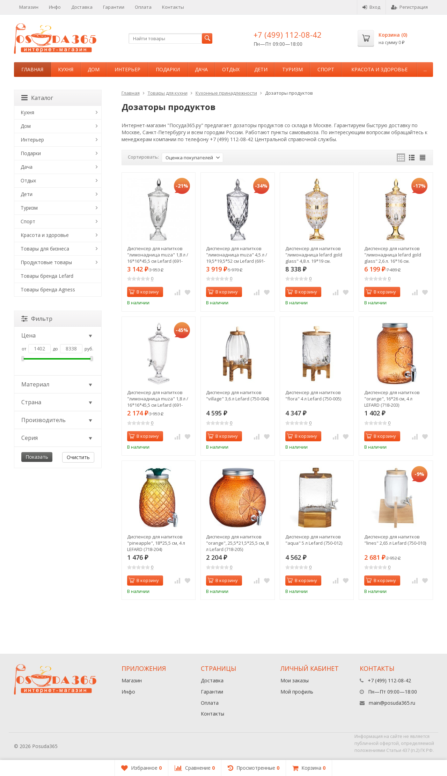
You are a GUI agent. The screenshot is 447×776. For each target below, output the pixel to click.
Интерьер (127, 69)
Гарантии (113, 7)
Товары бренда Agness (48, 289)
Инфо (55, 7)
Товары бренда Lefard (47, 276)
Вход (371, 7)
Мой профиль (296, 691)
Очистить (78, 457)
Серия (57, 437)
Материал (57, 384)
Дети (261, 69)
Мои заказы (294, 680)
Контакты (173, 7)
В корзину (144, 292)
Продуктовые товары (46, 262)
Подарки (168, 69)
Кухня (65, 69)
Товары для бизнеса (45, 248)
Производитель (57, 419)
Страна (57, 402)
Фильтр (36, 318)
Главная (32, 69)
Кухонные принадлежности (226, 93)
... (425, 69)
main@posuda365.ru (392, 702)
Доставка (82, 7)
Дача (201, 69)
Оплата (143, 7)
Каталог (37, 98)
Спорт (325, 69)
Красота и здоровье (379, 69)
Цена (57, 335)
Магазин (28, 7)
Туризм (292, 69)
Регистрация (409, 7)
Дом (94, 69)
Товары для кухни (168, 93)
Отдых (231, 69)
